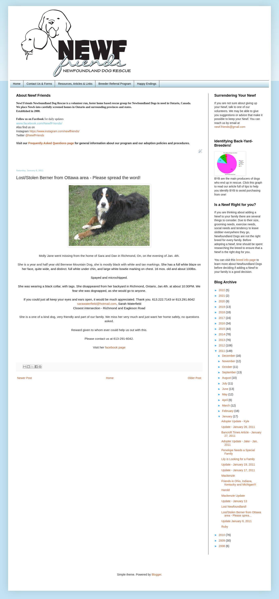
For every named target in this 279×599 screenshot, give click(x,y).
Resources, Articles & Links (75, 83)
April (225, 400)
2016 (222, 323)
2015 (222, 328)
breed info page (246, 259)
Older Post (194, 378)
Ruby (224, 526)
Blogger (156, 574)
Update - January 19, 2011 (238, 464)
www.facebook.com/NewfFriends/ (39, 123)
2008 (222, 546)
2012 (222, 345)
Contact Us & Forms (39, 83)
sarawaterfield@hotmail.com (96, 303)
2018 (222, 312)
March (226, 405)
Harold (225, 490)
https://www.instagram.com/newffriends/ (54, 131)
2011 (222, 350)
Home (16, 83)
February (228, 411)
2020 (222, 301)
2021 (222, 295)
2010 (222, 535)
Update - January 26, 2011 (238, 427)
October (227, 366)
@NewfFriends (34, 135)
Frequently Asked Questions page (51, 143)
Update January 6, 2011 (236, 521)
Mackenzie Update (233, 495)
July (225, 383)
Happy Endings (146, 83)
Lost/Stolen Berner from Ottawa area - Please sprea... (241, 514)
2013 (222, 340)
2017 (222, 318)
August (226, 377)
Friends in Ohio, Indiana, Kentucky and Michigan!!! (238, 482)
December (229, 355)
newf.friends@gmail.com (229, 126)
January (227, 416)
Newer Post (24, 378)
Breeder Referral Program (114, 83)
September (229, 372)
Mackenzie (228, 475)
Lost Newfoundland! (233, 506)
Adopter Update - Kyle (235, 421)
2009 (222, 540)
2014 (222, 334)
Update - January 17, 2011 (238, 470)
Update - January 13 (234, 501)
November (229, 361)
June (225, 389)
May (225, 394)
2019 (222, 306)
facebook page (115, 347)
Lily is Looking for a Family (238, 459)
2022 (222, 290)
